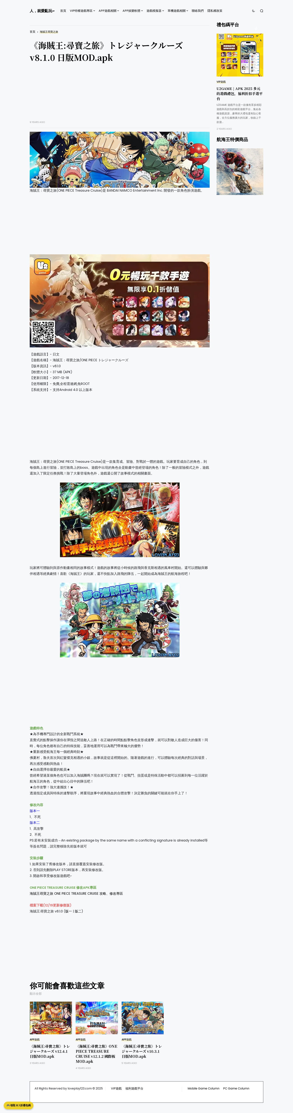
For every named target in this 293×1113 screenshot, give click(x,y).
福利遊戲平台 (134, 1088)
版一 (68, 911)
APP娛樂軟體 (131, 11)
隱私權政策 (214, 11)
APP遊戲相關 (107, 11)
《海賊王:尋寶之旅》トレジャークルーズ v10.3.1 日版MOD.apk (142, 1051)
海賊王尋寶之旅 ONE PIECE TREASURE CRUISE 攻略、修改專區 (76, 893)
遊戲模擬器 (153, 11)
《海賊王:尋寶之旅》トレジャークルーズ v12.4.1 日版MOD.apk (50, 1051)
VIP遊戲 (221, 82)
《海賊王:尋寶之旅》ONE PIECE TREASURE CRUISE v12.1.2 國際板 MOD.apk (96, 1054)
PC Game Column (236, 1088)
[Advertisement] (120, 94)
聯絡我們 (198, 11)
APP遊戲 (35, 1039)
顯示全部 (36, 994)
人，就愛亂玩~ (42, 10)
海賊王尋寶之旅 (49, 32)
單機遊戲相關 (177, 11)
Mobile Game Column (203, 1088)
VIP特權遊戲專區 (81, 11)
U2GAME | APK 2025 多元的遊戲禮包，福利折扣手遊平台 (240, 93)
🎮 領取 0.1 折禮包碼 (19, 1105)
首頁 (63, 11)
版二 (78, 911)
